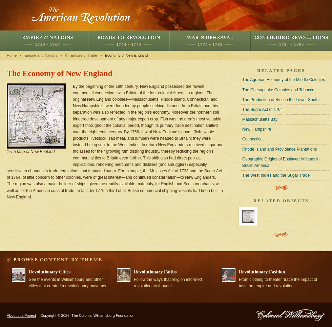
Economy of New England (126, 55)
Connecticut (253, 139)
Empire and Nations (47, 41)
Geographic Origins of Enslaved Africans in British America (280, 162)
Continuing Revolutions (291, 41)
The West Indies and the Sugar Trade (276, 175)
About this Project (21, 315)
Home (12, 55)
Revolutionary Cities (49, 271)
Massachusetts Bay (259, 119)
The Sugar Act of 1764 (262, 109)
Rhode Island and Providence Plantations (279, 149)
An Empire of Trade (81, 55)
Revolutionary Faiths (155, 271)
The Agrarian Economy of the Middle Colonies (283, 79)
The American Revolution (81, 15)
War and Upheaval (210, 41)
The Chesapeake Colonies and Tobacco (278, 90)
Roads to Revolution (128, 41)
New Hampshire (256, 129)
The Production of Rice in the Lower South (280, 99)
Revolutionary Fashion (262, 271)
